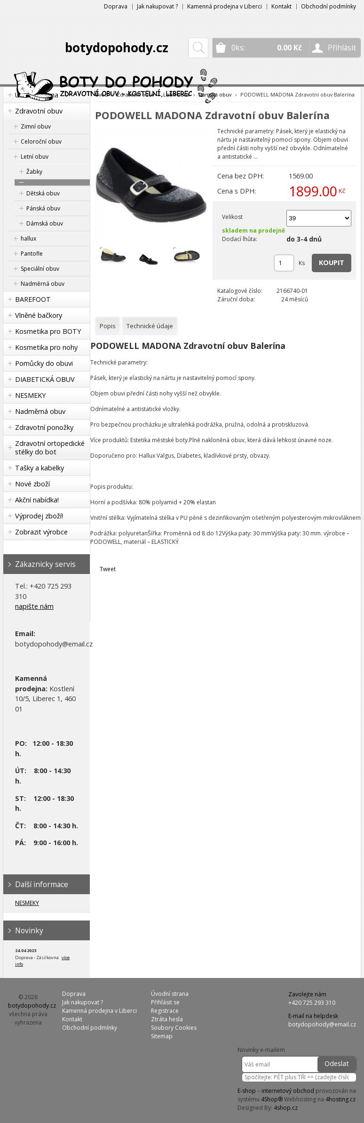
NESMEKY (30, 395)
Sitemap (162, 1036)
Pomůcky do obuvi (44, 363)
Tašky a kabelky (39, 467)
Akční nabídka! (37, 499)
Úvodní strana (170, 994)
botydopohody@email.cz (322, 1024)
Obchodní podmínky (328, 6)
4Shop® (272, 1099)
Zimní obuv (36, 126)
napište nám (34, 606)
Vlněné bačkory (38, 315)
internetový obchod (287, 1091)
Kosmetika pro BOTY (48, 331)
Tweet (108, 569)
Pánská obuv (43, 208)
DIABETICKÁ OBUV (45, 379)
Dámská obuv (44, 223)
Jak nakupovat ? (157, 6)
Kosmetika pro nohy (46, 347)
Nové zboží (32, 483)
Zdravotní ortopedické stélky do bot (50, 447)
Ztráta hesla (167, 1019)
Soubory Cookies (174, 1028)
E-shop (246, 1091)
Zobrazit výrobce (41, 531)
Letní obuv (34, 157)
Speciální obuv (40, 269)
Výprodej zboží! (39, 515)
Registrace (165, 1011)
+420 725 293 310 (311, 1003)
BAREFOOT (33, 299)
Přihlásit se (165, 1002)
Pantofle (32, 254)
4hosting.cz (340, 1099)
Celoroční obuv (41, 141)
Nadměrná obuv (42, 284)
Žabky (34, 172)
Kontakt (281, 6)
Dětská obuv (43, 193)
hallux (28, 238)
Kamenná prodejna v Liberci (224, 6)
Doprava (115, 6)
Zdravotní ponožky (44, 427)
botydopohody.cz (116, 47)
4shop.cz (286, 1108)
